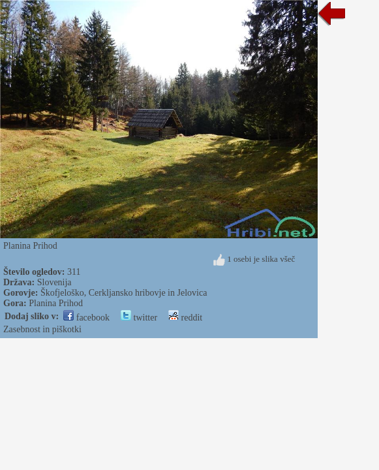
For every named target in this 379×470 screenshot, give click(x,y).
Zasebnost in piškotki (42, 329)
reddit (185, 317)
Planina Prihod (56, 303)
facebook (86, 317)
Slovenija (54, 282)
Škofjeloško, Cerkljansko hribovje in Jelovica (123, 293)
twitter (139, 317)
